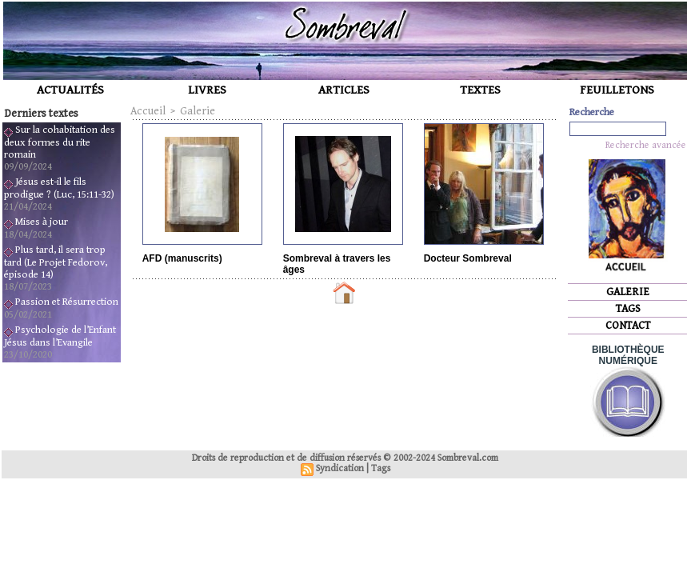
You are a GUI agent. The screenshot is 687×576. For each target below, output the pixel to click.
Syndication (340, 468)
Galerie (197, 111)
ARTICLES (343, 90)
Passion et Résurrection (66, 302)
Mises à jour (41, 222)
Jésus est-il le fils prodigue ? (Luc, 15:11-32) (59, 188)
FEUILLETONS (617, 90)
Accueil (148, 111)
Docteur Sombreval (468, 258)
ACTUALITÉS (70, 90)
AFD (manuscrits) (182, 258)
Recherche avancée (645, 145)
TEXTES (480, 90)
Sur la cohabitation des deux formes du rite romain (59, 142)
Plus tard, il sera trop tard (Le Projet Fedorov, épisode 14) (55, 262)
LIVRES (207, 90)
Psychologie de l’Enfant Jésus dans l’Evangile (60, 336)
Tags (380, 468)
